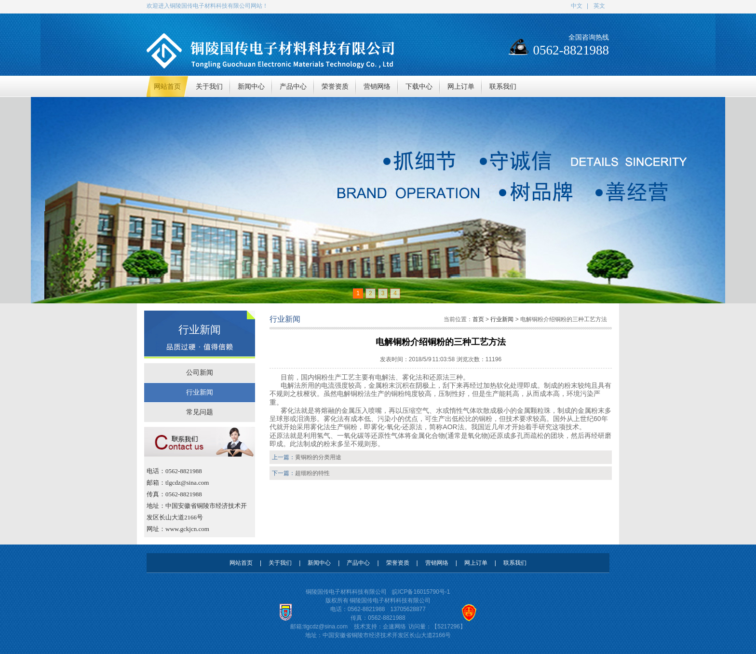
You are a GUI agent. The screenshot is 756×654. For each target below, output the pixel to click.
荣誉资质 (397, 562)
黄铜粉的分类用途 (318, 457)
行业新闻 (199, 392)
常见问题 (199, 412)
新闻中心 (319, 562)
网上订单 (475, 562)
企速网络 (394, 626)
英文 (599, 5)
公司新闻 (199, 372)
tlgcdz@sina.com (325, 626)
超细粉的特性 (312, 473)
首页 (478, 319)
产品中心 (358, 562)
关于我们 (280, 562)
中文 (576, 5)
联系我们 (514, 562)
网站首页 (241, 562)
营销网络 (436, 562)
